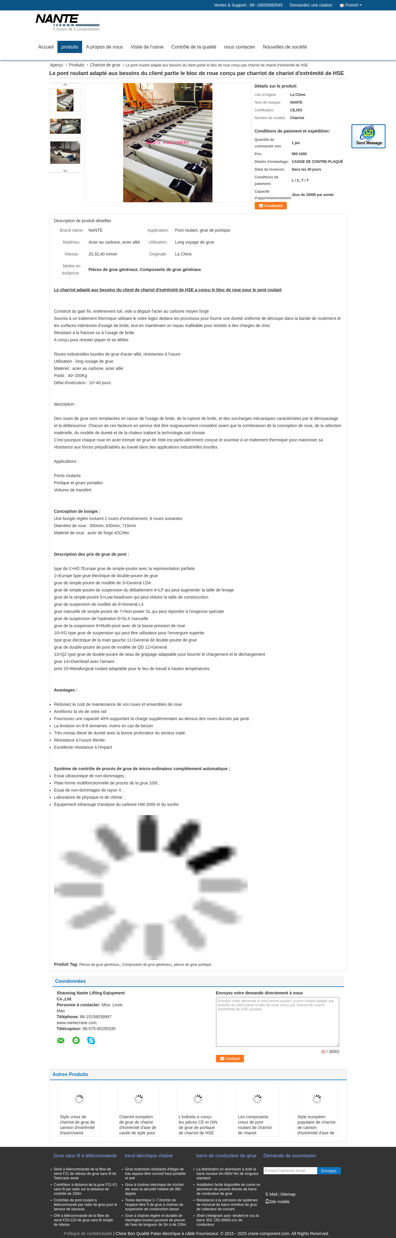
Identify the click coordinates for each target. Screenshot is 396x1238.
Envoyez (328, 1171)
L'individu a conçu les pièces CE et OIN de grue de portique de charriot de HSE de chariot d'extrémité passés (198, 1130)
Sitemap (287, 1194)
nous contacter (239, 46)
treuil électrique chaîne (149, 1155)
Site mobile (277, 1201)
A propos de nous (104, 46)
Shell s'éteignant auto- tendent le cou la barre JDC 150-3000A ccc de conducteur (228, 1220)
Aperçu (56, 65)
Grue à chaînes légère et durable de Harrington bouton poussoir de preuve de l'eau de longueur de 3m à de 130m (155, 1220)
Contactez (273, 205)
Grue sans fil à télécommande (85, 1155)
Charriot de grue (105, 65)
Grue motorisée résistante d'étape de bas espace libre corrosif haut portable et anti (155, 1173)
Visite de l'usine (147, 46)
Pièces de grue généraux (99, 965)
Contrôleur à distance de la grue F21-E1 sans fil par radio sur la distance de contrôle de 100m (85, 1189)
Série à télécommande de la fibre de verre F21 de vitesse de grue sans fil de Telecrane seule (85, 1173)
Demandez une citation (311, 5)
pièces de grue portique (192, 965)
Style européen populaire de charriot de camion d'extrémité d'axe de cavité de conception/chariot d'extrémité (317, 1132)
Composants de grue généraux (146, 965)
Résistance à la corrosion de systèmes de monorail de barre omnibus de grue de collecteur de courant (227, 1204)
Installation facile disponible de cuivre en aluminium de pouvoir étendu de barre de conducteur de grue (229, 1189)
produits (69, 46)
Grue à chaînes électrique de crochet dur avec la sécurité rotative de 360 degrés (154, 1189)
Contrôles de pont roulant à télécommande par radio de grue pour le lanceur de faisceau (85, 1204)
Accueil (46, 46)
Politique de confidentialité (88, 1233)
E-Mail (272, 1194)
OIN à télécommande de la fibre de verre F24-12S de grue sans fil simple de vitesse (83, 1220)
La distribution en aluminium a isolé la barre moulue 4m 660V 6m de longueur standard (228, 1173)
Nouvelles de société (285, 46)
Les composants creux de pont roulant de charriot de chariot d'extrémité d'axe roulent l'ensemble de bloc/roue (255, 1132)
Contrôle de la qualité (193, 46)
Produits (76, 65)
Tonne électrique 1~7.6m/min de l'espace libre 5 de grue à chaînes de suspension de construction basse (154, 1204)
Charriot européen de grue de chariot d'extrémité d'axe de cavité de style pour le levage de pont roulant (137, 1130)
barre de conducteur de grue (226, 1155)
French (353, 5)
